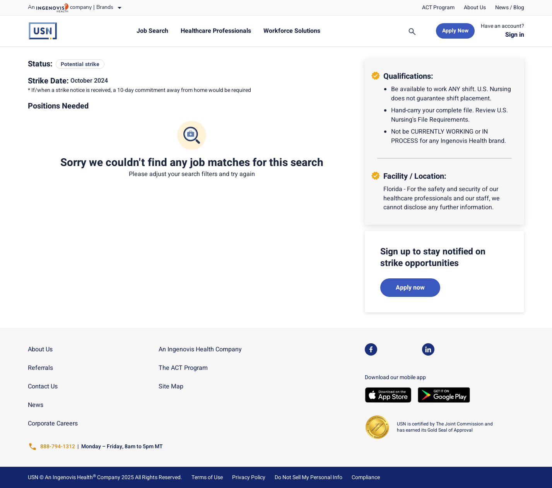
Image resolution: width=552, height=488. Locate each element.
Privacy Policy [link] (248, 477)
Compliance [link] (366, 477)
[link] (438, 7)
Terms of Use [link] (207, 477)
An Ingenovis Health (70, 477)
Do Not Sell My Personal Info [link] (308, 477)
